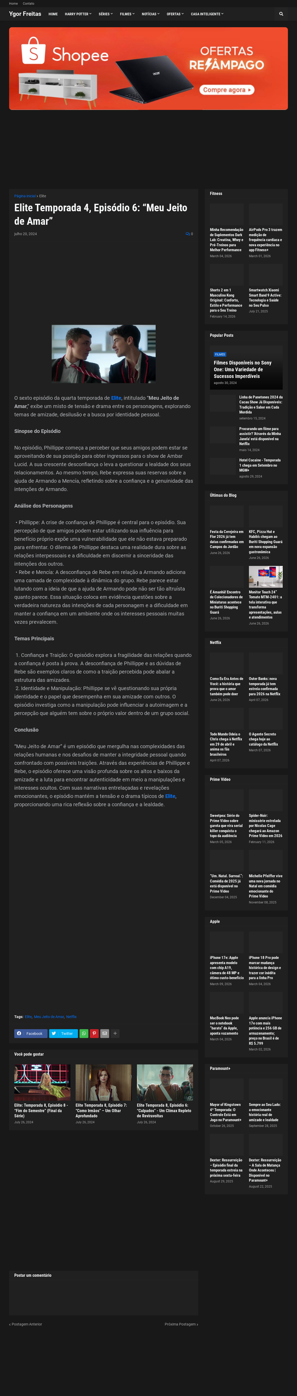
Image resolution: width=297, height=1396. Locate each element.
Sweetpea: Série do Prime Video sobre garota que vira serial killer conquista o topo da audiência (226, 825)
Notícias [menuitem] (149, 14)
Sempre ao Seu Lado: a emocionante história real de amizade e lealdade (265, 1112)
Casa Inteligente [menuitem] (205, 14)
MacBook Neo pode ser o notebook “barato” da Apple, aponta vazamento (224, 1026)
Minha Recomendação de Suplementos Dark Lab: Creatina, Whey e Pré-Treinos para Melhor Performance (226, 239)
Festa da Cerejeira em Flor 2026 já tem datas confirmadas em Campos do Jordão (227, 539)
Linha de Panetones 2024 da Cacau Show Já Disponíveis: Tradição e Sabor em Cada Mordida (261, 405)
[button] (281, 14)
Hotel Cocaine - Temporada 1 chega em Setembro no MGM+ (260, 465)
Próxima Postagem (180, 1324)
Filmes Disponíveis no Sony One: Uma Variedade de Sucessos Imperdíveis (243, 369)
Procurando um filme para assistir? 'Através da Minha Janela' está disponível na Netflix (260, 436)
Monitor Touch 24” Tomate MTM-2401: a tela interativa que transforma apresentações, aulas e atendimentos (265, 605)
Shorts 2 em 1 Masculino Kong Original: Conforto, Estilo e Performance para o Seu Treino (226, 300)
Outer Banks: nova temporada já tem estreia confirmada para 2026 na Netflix (264, 686)
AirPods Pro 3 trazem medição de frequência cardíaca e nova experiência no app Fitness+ (265, 239)
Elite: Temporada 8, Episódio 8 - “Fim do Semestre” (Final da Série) (41, 1111)
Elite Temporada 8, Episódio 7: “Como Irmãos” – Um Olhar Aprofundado (101, 1111)
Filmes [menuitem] (125, 14)
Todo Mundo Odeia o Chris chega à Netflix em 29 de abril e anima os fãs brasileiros (226, 744)
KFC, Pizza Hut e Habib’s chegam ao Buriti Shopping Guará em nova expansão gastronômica (265, 541)
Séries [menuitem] (104, 14)
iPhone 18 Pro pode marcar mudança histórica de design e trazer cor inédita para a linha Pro (265, 967)
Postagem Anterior (27, 1324)
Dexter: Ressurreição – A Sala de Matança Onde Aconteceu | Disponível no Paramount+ (265, 1170)
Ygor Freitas (25, 13)
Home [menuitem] (53, 14)
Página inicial (25, 196)
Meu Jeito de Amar (49, 1017)
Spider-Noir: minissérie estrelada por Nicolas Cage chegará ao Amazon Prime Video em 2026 (265, 825)
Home (13, 3)
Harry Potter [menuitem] (76, 14)
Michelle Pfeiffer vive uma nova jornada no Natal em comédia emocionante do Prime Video (265, 886)
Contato (28, 3)
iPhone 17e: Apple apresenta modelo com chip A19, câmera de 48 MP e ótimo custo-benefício (227, 967)
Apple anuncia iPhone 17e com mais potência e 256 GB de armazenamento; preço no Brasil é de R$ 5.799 (265, 1031)
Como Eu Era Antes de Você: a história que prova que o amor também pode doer (226, 686)
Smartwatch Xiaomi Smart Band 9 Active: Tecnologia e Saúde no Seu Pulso (265, 298)
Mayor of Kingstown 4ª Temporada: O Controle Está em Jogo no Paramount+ (225, 1112)
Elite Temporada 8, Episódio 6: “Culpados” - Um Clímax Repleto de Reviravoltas (164, 1111)
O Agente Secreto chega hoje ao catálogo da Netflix (263, 739)
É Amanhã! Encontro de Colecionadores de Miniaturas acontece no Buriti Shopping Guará (226, 602)
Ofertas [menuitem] (174, 14)
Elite (42, 196)
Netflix (71, 1017)
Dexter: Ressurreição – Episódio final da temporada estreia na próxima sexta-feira (226, 1168)
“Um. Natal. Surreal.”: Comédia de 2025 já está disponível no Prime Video (226, 884)
